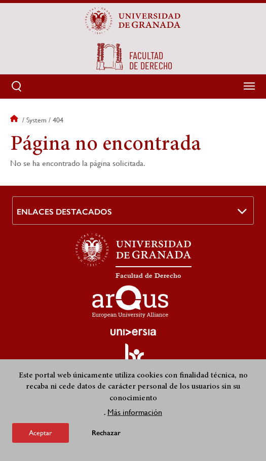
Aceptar (40, 433)
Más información (134, 412)
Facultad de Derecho (148, 276)
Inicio (15, 120)
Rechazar (106, 433)
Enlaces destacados (64, 212)
